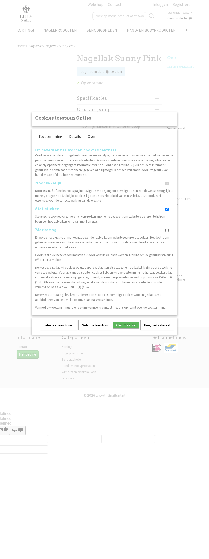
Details (75, 142)
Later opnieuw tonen (59, 331)
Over (92, 142)
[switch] (167, 189)
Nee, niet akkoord (157, 331)
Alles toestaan (126, 331)
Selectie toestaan (95, 331)
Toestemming (50, 142)
